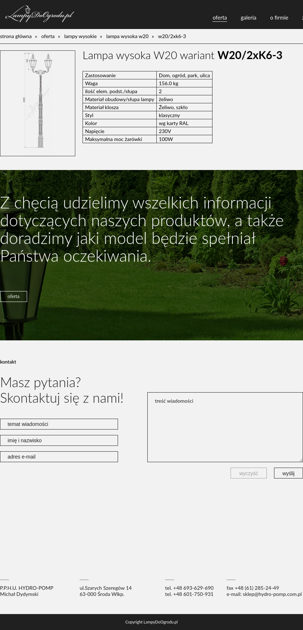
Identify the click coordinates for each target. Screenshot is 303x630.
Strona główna (15, 36)
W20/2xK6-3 (172, 36)
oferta (219, 17)
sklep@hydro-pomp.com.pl (272, 594)
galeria (248, 17)
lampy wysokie (80, 36)
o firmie (279, 17)
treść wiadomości (225, 427)
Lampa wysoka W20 (127, 36)
